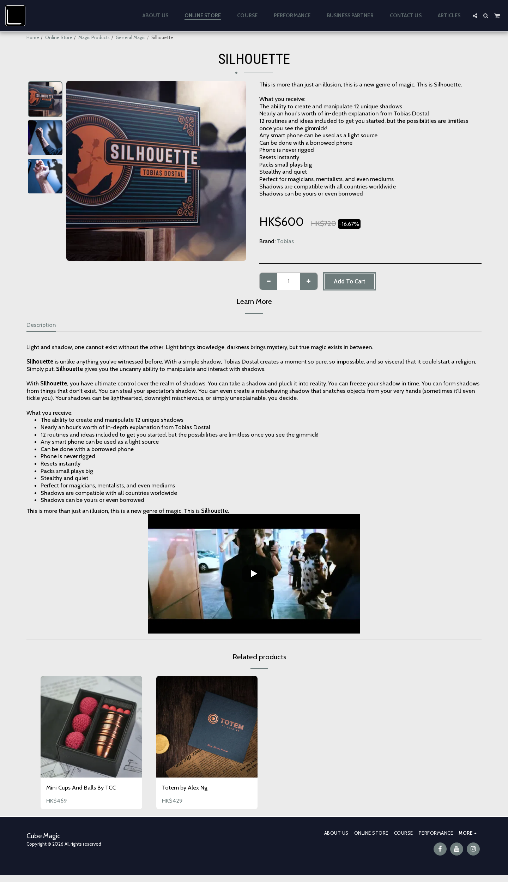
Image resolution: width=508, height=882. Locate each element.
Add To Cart (349, 281)
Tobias (285, 241)
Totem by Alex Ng (184, 787)
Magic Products (94, 37)
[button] (475, 15)
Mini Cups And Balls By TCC (81, 787)
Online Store (58, 37)
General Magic (130, 37)
